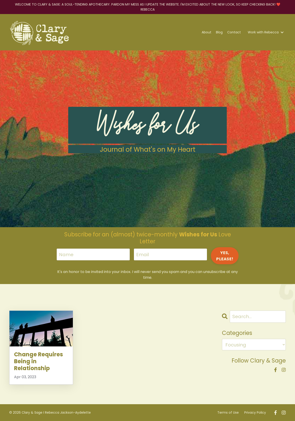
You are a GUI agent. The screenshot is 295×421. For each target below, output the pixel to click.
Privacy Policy (255, 412)
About (206, 32)
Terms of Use (228, 412)
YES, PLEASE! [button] (224, 256)
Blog (219, 32)
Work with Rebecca (265, 32)
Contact (234, 32)
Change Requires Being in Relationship (38, 361)
